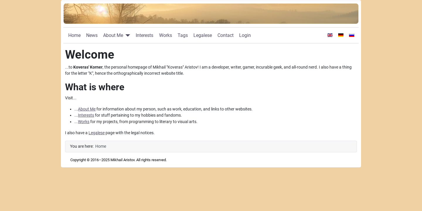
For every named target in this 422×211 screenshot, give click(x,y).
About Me (113, 35)
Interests (144, 35)
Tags (183, 35)
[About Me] (126, 35)
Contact (225, 35)
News (92, 35)
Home (74, 35)
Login (245, 35)
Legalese (202, 35)
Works (165, 35)
